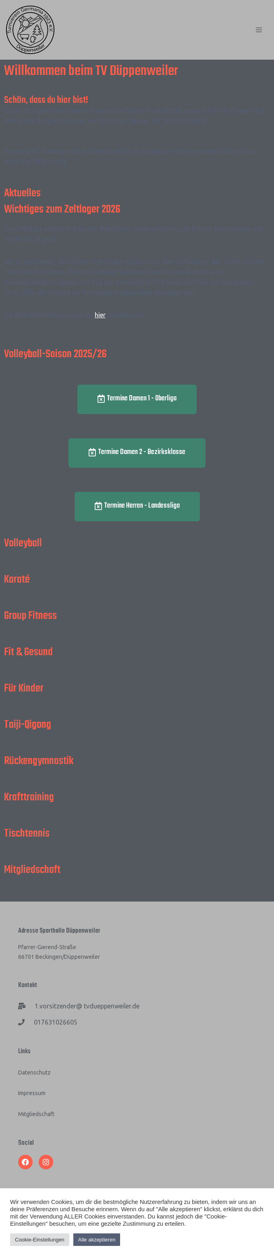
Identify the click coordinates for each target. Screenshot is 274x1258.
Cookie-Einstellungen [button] (39, 1240)
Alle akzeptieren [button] (97, 1240)
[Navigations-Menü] (259, 29)
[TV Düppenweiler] (30, 30)
